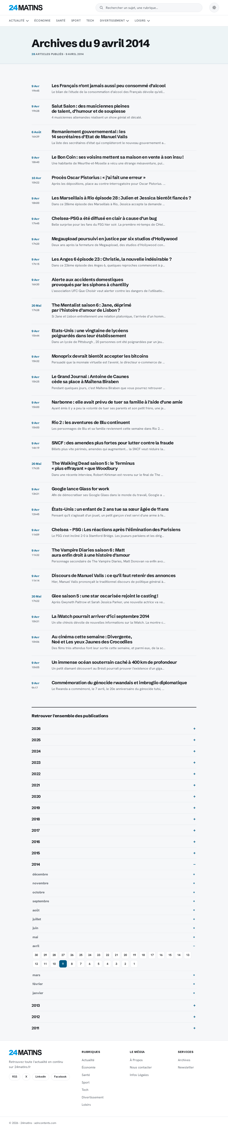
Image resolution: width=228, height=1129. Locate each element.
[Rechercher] (152, 7)
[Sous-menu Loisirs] (148, 21)
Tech (90, 20)
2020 (36, 796)
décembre (40, 874)
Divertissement (112, 20)
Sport (76, 20)
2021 (36, 785)
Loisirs (140, 20)
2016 (36, 841)
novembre (40, 883)
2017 (36, 830)
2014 (36, 864)
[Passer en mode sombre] (214, 7)
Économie (42, 20)
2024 (36, 751)
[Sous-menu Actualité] (27, 21)
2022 (36, 774)
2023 (36, 762)
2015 (36, 853)
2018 (36, 819)
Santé (60, 20)
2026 (36, 728)
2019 (36, 808)
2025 (36, 740)
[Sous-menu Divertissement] (127, 21)
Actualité (16, 20)
